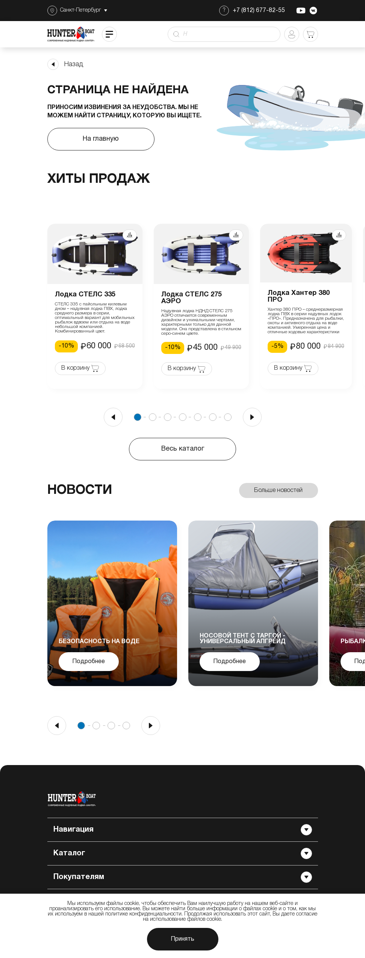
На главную (101, 139)
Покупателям (182, 877)
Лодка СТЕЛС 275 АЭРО (191, 298)
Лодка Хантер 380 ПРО (299, 296)
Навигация (182, 829)
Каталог (182, 853)
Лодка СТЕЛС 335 (85, 294)
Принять (182, 939)
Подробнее (88, 661)
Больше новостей (278, 490)
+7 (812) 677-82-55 (259, 10)
